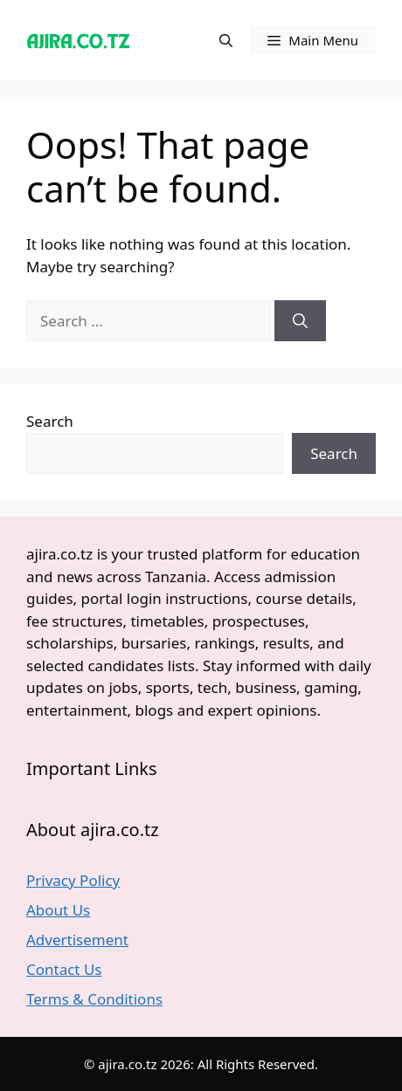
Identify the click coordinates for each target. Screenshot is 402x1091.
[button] (226, 40)
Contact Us (64, 969)
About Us (58, 910)
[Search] (300, 321)
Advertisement (77, 940)
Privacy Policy (73, 880)
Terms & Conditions (94, 999)
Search (49, 421)
